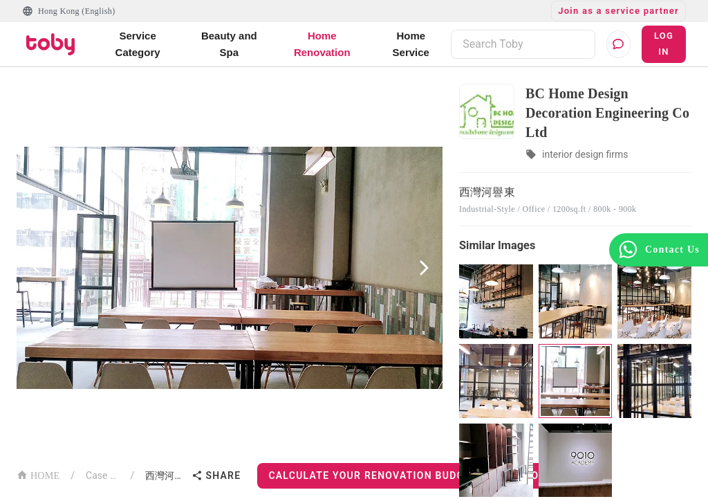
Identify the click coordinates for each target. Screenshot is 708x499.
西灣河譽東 (165, 475)
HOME (38, 474)
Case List (103, 475)
